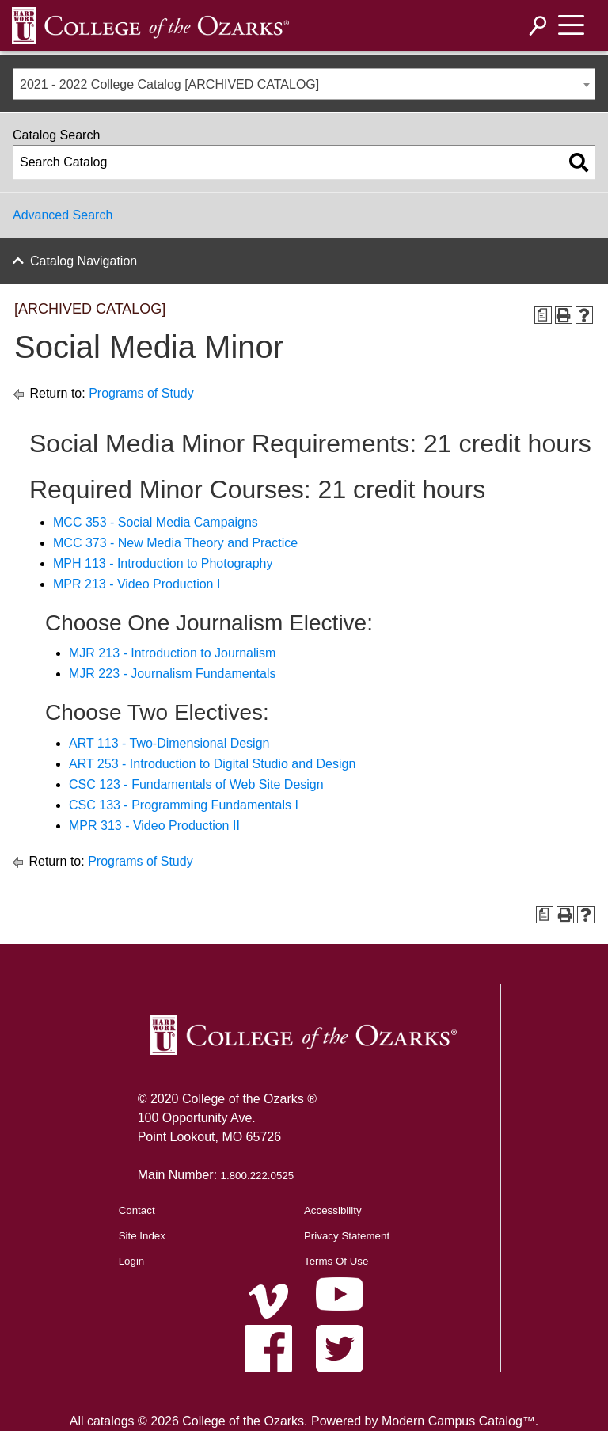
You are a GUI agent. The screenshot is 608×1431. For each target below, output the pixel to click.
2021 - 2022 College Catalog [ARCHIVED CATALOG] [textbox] (169, 84)
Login (132, 1261)
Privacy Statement (347, 1236)
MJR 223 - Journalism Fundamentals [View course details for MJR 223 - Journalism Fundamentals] (172, 673)
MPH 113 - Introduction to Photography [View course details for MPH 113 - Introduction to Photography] (163, 563)
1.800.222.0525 (257, 1176)
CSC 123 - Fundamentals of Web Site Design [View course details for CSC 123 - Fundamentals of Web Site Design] (196, 784)
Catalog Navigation (83, 261)
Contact (137, 1210)
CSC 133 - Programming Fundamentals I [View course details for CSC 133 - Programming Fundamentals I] (183, 805)
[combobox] (304, 84)
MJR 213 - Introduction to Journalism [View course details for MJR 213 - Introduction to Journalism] (172, 653)
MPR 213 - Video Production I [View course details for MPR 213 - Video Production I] (136, 584)
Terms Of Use (336, 1261)
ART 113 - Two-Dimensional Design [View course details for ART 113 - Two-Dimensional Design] (169, 743)
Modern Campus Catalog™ (458, 1421)
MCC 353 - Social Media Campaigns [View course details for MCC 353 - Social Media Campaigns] (155, 522)
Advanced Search (62, 215)
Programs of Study (141, 393)
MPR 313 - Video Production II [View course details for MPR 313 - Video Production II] (154, 825)
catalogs (111, 1421)
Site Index (142, 1236)
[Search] (538, 26)
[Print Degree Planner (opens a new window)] (543, 315)
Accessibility (333, 1210)
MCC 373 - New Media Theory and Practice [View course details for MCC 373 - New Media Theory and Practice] (175, 543)
